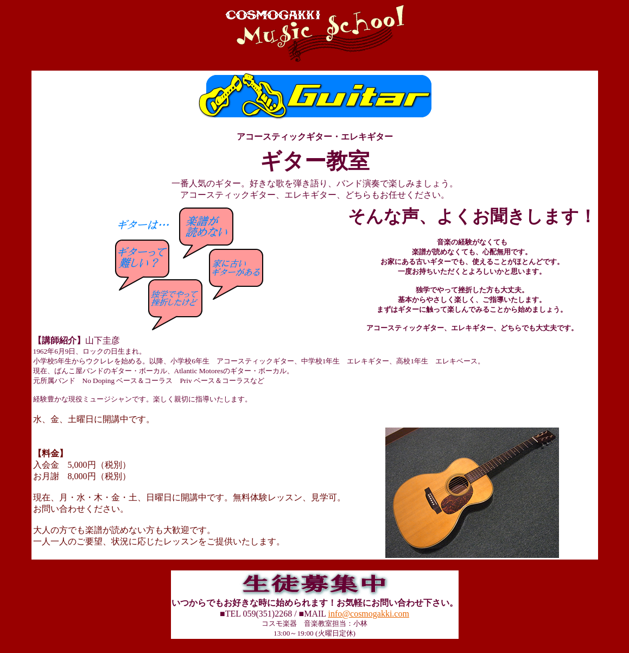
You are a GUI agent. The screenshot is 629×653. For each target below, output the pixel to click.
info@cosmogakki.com (368, 620)
